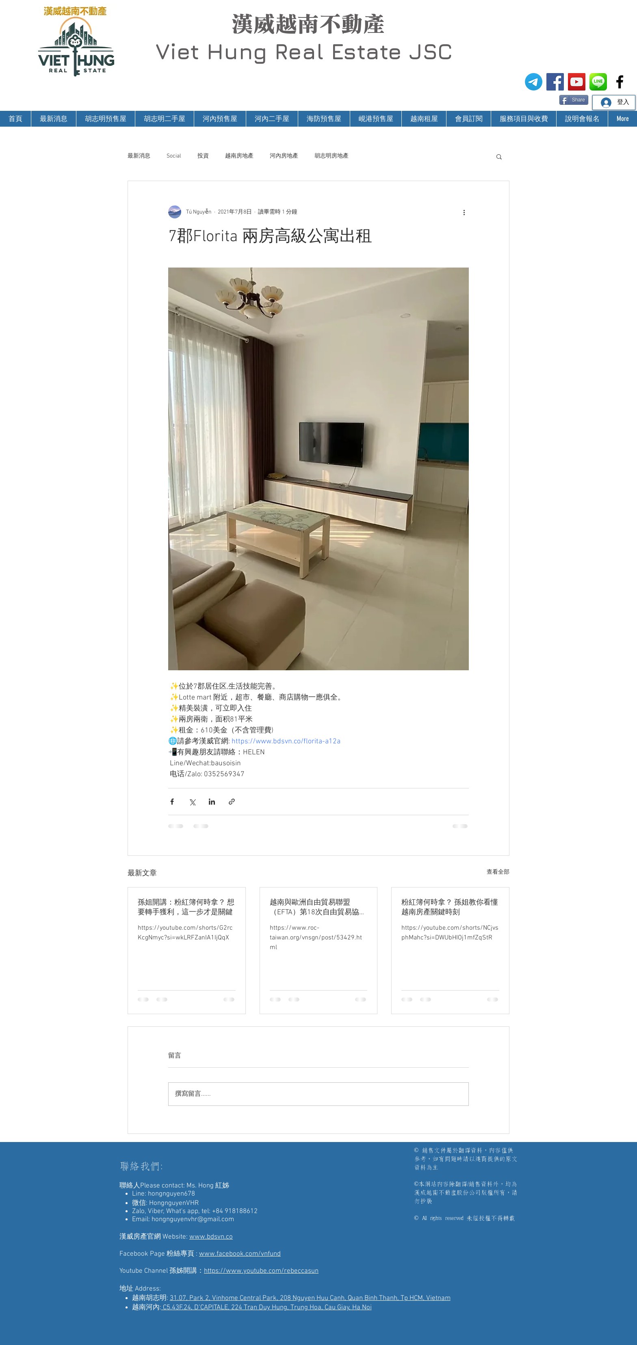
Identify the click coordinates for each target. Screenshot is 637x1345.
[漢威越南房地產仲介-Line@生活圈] (598, 82)
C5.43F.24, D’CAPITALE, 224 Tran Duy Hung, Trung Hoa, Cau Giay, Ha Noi (266, 1308)
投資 (203, 156)
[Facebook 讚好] (543, 99)
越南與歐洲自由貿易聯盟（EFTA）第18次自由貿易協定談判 (318, 907)
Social (174, 156)
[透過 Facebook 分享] (172, 801)
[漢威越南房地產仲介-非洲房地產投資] (619, 82)
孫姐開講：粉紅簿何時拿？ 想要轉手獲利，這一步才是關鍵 (186, 907)
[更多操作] (464, 212)
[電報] (533, 82)
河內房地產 (284, 156)
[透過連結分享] (232, 801)
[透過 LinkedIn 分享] (212, 801)
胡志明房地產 (331, 156)
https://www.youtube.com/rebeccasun (261, 1271)
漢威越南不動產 (308, 24)
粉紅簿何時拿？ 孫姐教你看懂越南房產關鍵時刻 (449, 907)
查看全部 (498, 872)
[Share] (573, 100)
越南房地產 (239, 156)
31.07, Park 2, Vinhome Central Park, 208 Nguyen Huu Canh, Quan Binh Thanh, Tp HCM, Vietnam (310, 1298)
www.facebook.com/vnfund (240, 1254)
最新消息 (139, 156)
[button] (499, 156)
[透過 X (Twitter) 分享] (192, 801)
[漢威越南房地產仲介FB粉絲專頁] (555, 82)
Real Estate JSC (363, 51)
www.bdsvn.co (211, 1237)
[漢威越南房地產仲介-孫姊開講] (576, 82)
